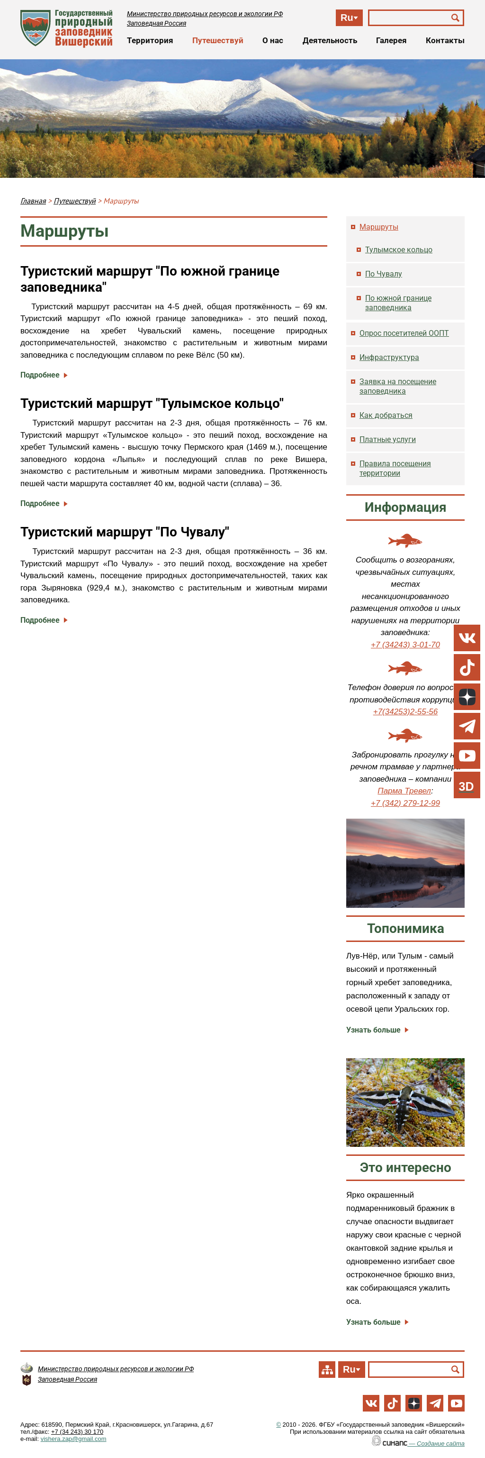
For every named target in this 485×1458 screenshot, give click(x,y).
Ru (347, 17)
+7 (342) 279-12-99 (405, 803)
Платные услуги (387, 439)
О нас (272, 40)
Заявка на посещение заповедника (397, 386)
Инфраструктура (389, 357)
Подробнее (40, 374)
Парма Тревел (404, 790)
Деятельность (330, 40)
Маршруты (378, 226)
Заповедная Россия (156, 23)
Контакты (445, 40)
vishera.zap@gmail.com (74, 1438)
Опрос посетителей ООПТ (404, 333)
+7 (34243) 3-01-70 (405, 644)
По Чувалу (383, 273)
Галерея (391, 40)
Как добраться (386, 415)
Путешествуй (217, 40)
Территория (150, 40)
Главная (33, 200)
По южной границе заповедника (398, 303)
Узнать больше (373, 1029)
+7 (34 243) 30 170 (77, 1431)
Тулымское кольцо (398, 249)
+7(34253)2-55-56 (405, 711)
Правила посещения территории (395, 468)
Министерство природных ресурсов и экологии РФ (205, 14)
